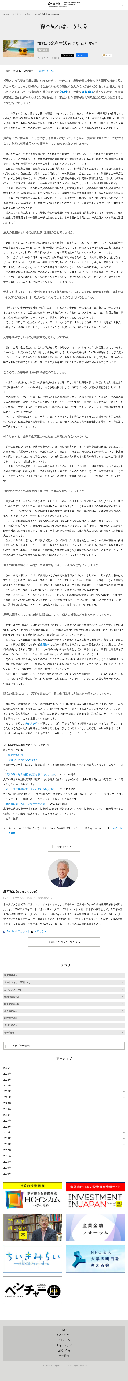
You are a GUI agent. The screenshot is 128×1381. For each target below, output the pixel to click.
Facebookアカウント (18, 931)
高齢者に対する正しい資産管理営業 (25, 803)
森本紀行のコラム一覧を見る (64, 942)
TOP (64, 1329)
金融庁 (63, 91)
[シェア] (82, 55)
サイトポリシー (64, 1340)
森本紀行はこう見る (21, 14)
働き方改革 (31, 723)
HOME (6, 14)
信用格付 (45, 644)
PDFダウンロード (66, 847)
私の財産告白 (15, 754)
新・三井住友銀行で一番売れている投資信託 (30, 789)
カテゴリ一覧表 (21, 1045)
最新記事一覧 (46, 70)
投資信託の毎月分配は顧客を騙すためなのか (30, 774)
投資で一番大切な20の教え (23, 759)
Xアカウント (42, 931)
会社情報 (64, 1355)
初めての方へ (64, 1334)
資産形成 (87, 91)
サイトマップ (64, 1345)
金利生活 (43, 50)
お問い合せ (64, 1350)
